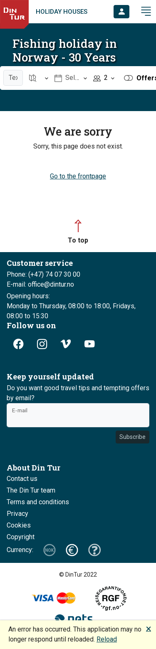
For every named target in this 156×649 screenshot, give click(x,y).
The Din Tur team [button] (31, 490)
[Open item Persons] (104, 78)
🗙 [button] (148, 628)
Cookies (19, 525)
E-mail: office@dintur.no (40, 284)
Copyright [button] (21, 537)
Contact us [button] (22, 479)
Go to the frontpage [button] (78, 176)
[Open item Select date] (70, 78)
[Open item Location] (39, 78)
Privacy (17, 514)
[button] (121, 11)
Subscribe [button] (132, 436)
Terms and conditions (38, 502)
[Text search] (13, 78)
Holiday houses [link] (61, 11)
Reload (107, 639)
